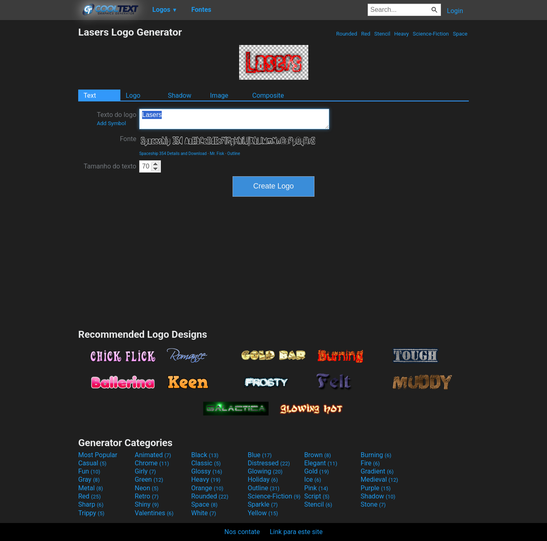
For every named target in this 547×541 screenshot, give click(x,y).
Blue (260, 455)
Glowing (265, 471)
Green (149, 479)
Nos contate (242, 532)
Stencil (382, 34)
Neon (146, 488)
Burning (376, 455)
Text (90, 95)
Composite (268, 95)
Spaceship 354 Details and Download (173, 153)
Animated (153, 455)
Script (317, 496)
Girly (145, 471)
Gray (88, 479)
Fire (370, 463)
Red (366, 34)
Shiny (147, 504)
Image (219, 95)
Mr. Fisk (217, 153)
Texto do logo (116, 118)
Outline (233, 153)
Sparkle (263, 504)
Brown (317, 455)
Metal (90, 488)
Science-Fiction (430, 34)
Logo (133, 95)
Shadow (179, 95)
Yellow (263, 513)
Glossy (206, 471)
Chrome (152, 463)
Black (205, 455)
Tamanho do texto (110, 166)
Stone (373, 504)
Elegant (320, 463)
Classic (206, 463)
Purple (376, 488)
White (203, 513)
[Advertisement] (39, 149)
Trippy (91, 513)
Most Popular (98, 455)
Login (455, 11)
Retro (146, 496)
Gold (316, 471)
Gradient (377, 471)
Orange (207, 488)
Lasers (234, 119)
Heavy (401, 34)
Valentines (154, 513)
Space (460, 34)
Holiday (263, 479)
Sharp (91, 504)
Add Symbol (111, 123)
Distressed (269, 463)
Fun (89, 471)
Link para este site (296, 532)
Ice (312, 479)
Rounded (347, 34)
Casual (92, 463)
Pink (316, 488)
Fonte (128, 139)
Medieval (379, 479)
